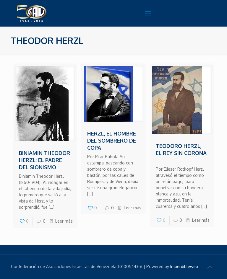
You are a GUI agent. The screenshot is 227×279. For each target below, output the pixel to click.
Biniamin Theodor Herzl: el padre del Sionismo (44, 160)
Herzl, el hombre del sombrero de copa (111, 140)
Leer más (64, 220)
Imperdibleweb (184, 266)
